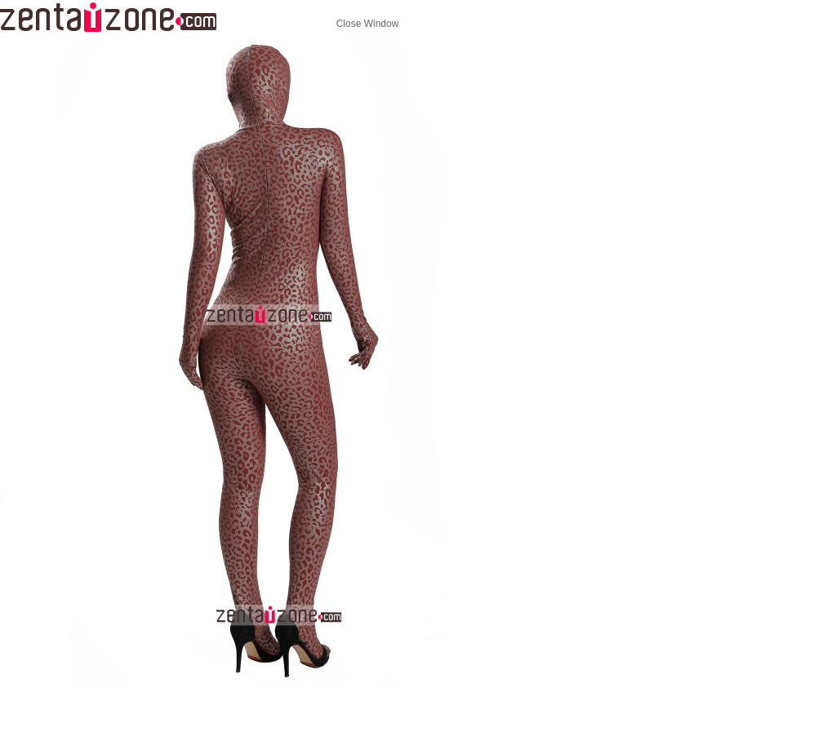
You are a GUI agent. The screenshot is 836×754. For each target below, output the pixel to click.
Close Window (367, 23)
